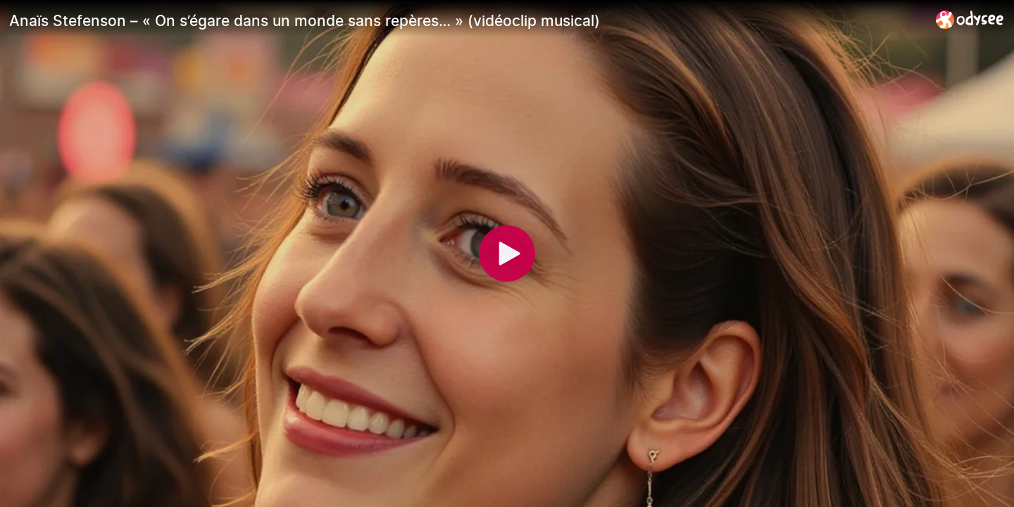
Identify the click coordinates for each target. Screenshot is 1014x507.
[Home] (970, 19)
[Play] (507, 253)
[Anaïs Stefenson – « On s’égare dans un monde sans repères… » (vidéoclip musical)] (467, 20)
